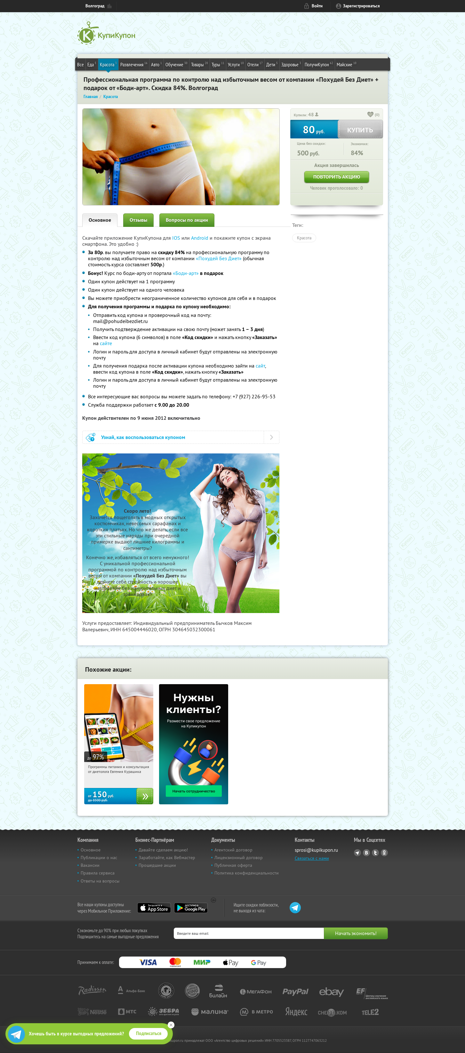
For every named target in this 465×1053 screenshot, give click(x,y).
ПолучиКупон (319, 64)
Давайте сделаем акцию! (163, 850)
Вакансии (90, 865)
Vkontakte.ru (366, 852)
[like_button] (370, 115)
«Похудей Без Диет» (219, 258)
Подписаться (148, 1033)
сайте (106, 343)
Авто (156, 64)
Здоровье (291, 64)
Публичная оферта (233, 865)
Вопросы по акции (187, 220)
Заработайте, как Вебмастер (167, 857)
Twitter (375, 852)
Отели (255, 64)
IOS (176, 238)
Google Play (191, 908)
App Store (154, 908)
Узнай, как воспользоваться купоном (143, 437)
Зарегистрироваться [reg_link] (361, 6)
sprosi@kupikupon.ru (316, 850)
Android (200, 238)
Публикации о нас (99, 857)
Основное (100, 220)
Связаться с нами (312, 858)
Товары (199, 64)
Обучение (176, 64)
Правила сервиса (98, 873)
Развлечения (134, 64)
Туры (218, 64)
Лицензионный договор (238, 857)
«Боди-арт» (186, 273)
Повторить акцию (336, 176)
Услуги (236, 64)
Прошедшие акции (157, 865)
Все (80, 64)
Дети (272, 64)
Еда (91, 64)
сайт (260, 365)
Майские (347, 64)
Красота (108, 64)
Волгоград (94, 6)
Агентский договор (233, 850)
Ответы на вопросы (100, 881)
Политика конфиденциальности (246, 873)
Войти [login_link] (317, 6)
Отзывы (138, 220)
